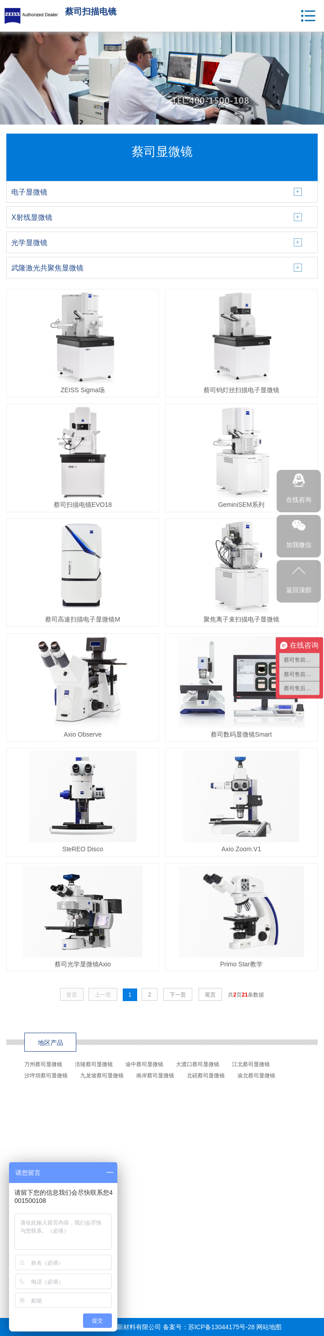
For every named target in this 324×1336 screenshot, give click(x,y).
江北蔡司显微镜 (251, 1064)
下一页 (178, 995)
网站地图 (269, 1327)
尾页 (210, 995)
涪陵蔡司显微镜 (94, 1064)
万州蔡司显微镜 (43, 1064)
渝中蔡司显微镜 (144, 1064)
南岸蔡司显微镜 (155, 1075)
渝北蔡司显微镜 (256, 1075)
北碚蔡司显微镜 (206, 1075)
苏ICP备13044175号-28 (221, 1327)
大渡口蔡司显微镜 (197, 1064)
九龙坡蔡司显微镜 (102, 1075)
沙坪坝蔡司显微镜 (46, 1075)
